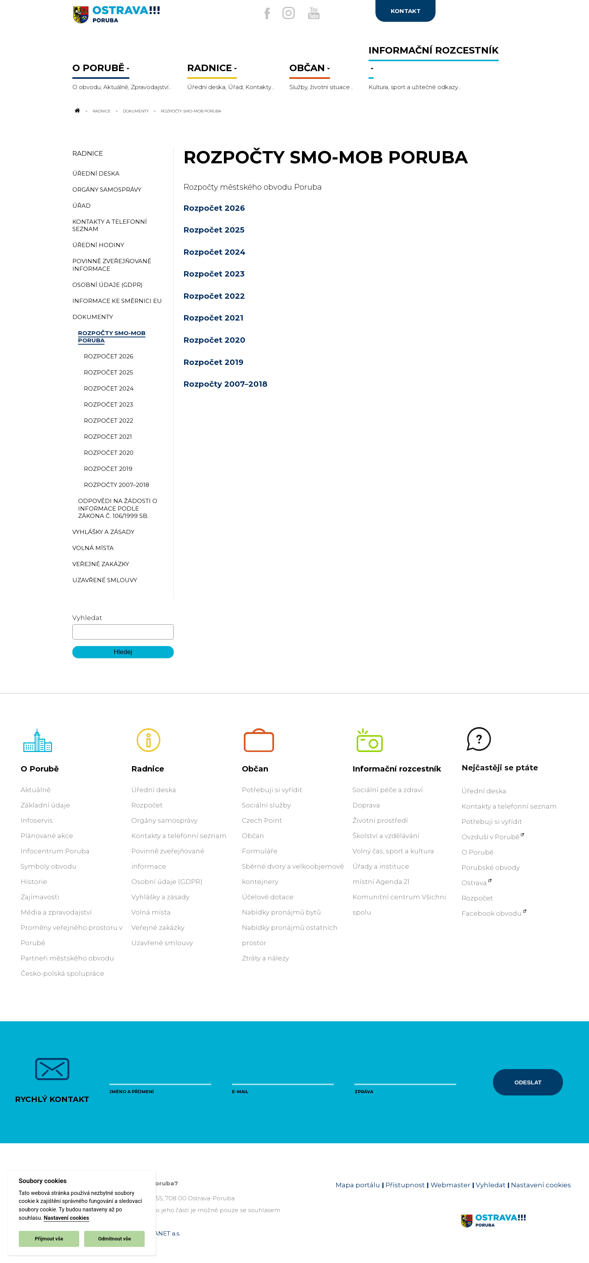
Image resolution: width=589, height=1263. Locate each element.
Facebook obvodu (492, 913)
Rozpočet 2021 (213, 317)
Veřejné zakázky (157, 927)
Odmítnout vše (114, 1239)
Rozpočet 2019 (213, 362)
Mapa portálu (358, 1185)
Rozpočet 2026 (214, 208)
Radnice (102, 111)
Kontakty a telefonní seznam (179, 836)
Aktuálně (36, 790)
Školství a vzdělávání (385, 836)
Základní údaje (45, 805)
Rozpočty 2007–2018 (225, 384)
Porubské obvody (491, 867)
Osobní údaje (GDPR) (166, 881)
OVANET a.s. (162, 1233)
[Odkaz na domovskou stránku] (77, 111)
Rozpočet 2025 (214, 229)
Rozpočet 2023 (214, 273)
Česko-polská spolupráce (62, 973)
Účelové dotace (268, 897)
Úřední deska (153, 790)
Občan (255, 768)
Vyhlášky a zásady (160, 897)
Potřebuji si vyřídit (272, 790)
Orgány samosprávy (164, 820)
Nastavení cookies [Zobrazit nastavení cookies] (541, 1185)
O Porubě (40, 768)
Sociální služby (266, 805)
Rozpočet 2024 (214, 252)
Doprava (366, 805)
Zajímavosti (40, 897)
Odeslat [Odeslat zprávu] (527, 1082)
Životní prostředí (380, 820)
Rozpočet (147, 805)
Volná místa (151, 912)
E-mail (240, 1091)
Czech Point (262, 820)
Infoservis (37, 820)
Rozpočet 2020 (214, 340)
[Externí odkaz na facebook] (259, 13)
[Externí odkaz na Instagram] (286, 13)
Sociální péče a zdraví (387, 790)
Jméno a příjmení (131, 1091)
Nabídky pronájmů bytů (281, 912)
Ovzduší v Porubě (490, 837)
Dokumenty (136, 111)
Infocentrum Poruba (55, 851)
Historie (34, 881)
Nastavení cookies (66, 1218)
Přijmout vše (49, 1239)
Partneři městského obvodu (67, 958)
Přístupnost (405, 1185)
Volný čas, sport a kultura (393, 851)
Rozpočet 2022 (214, 296)
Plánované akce (47, 836)
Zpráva (363, 1091)
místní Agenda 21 (381, 881)
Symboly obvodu (49, 866)
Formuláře (259, 851)
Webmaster (450, 1185)
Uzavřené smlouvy (162, 943)
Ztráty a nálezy (265, 958)
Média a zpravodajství (56, 912)
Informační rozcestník (396, 768)
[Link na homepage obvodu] (515, 1230)
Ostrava (474, 883)
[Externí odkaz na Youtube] (316, 13)
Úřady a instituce (380, 866)
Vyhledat (87, 618)
